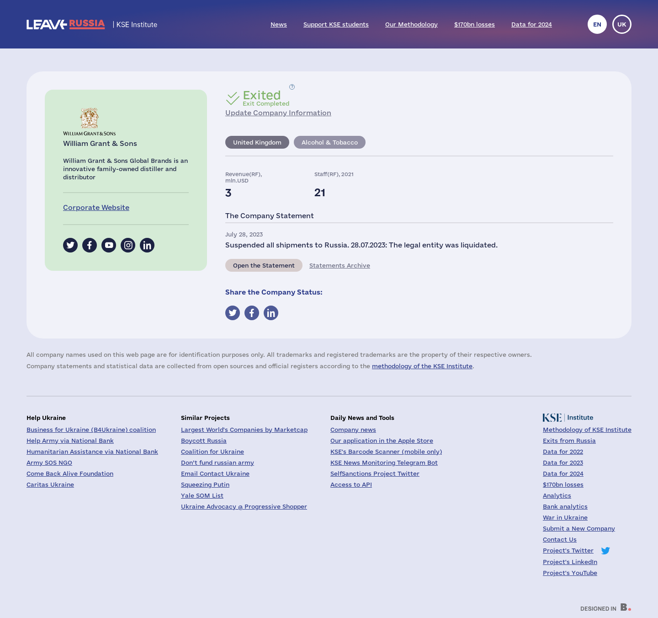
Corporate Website (96, 207)
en (597, 24)
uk (621, 24)
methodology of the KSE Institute (422, 366)
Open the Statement (264, 265)
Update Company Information (278, 113)
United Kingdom (257, 142)
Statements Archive (339, 265)
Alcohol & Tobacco (330, 142)
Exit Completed (266, 98)
